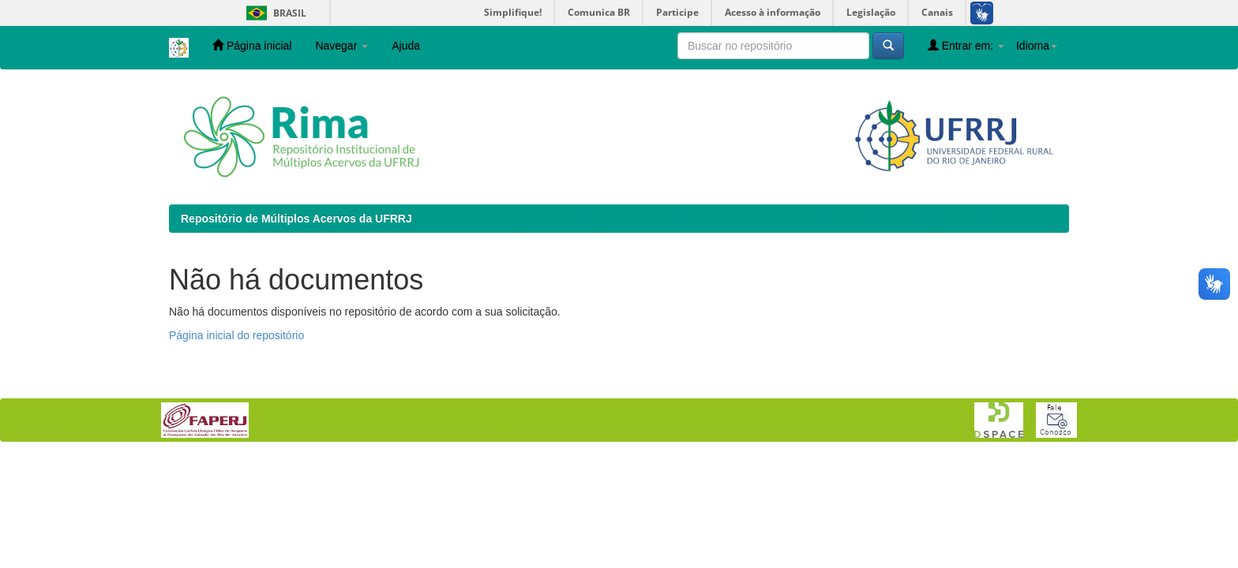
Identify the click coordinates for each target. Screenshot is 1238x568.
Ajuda (406, 45)
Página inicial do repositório (236, 335)
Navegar (341, 45)
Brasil (273, 13)
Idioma (1036, 45)
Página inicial (251, 45)
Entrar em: (966, 45)
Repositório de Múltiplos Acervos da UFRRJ (296, 218)
